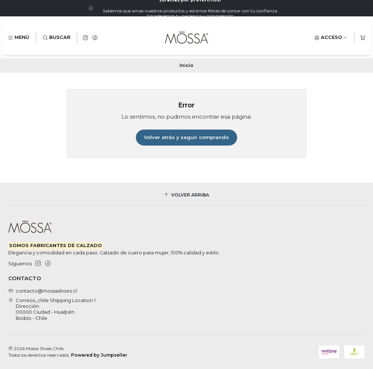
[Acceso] (331, 38)
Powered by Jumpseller (99, 355)
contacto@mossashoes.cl (42, 291)
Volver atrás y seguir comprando (186, 137)
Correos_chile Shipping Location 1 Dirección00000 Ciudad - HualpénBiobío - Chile (52, 309)
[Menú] (18, 38)
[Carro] (362, 38)
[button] (186, 195)
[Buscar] (56, 38)
